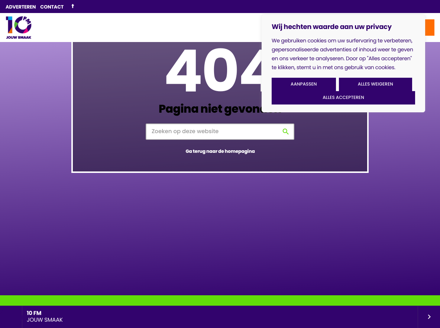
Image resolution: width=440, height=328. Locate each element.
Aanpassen (304, 84)
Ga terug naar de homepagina (220, 151)
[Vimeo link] (19, 28)
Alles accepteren (343, 97)
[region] (343, 63)
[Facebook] (72, 6)
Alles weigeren (375, 84)
